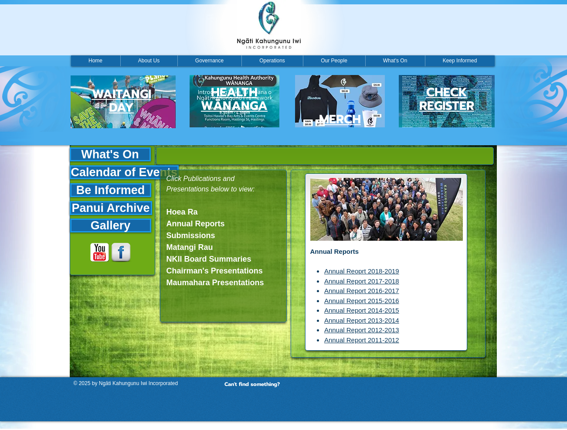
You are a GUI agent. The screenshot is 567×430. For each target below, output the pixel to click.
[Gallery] (110, 225)
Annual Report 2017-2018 (361, 281)
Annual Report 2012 (353, 330)
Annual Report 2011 (353, 340)
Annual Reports (334, 251)
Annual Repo (343, 320)
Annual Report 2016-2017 (361, 290)
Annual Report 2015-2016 (361, 300)
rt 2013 (372, 320)
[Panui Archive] (111, 208)
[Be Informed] (110, 190)
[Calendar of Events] (124, 172)
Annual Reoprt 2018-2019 (361, 271)
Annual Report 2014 (353, 310)
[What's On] (110, 154)
